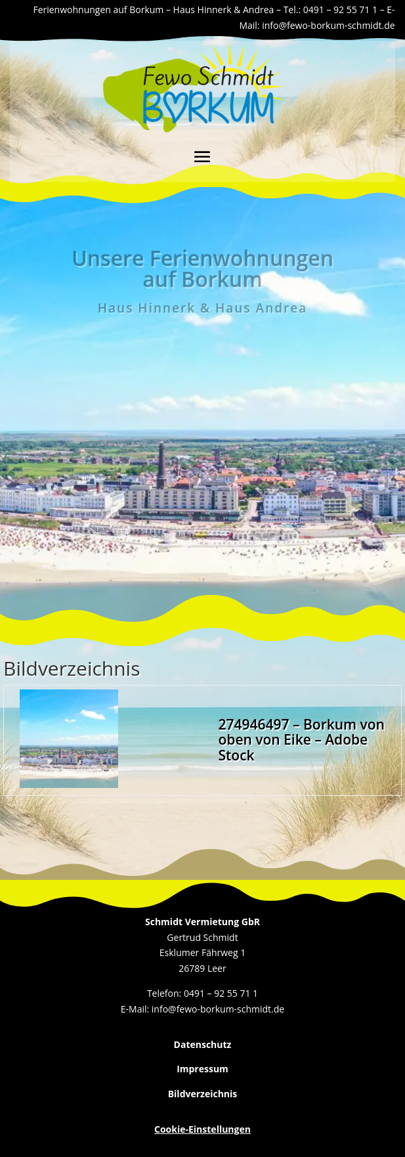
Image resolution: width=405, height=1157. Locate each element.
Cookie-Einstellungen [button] (202, 1129)
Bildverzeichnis (203, 1093)
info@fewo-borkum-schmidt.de (328, 25)
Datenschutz (203, 1044)
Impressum (202, 1068)
